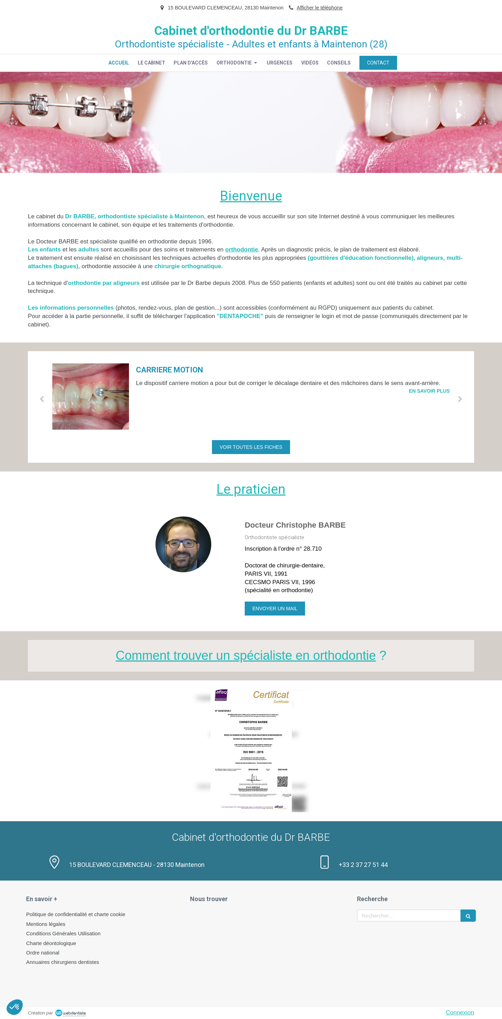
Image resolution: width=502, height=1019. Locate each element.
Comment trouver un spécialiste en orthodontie (246, 655)
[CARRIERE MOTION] (90, 396)
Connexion (460, 1012)
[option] (251, 122)
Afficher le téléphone (319, 7)
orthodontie (241, 249)
